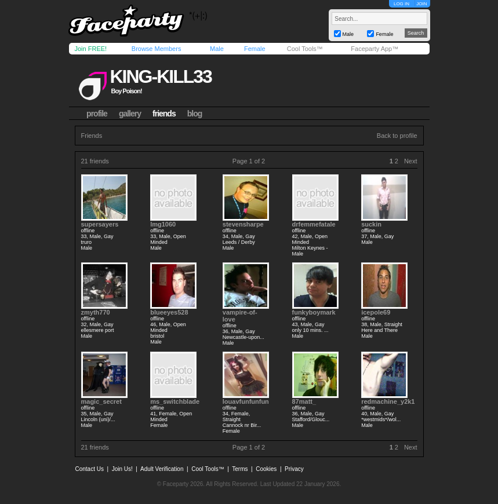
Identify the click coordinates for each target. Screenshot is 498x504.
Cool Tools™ (305, 48)
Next (410, 161)
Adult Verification (162, 469)
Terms (240, 469)
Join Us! (122, 469)
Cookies (266, 469)
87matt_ (304, 401)
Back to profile (397, 135)
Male (217, 48)
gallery (130, 113)
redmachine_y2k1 (388, 401)
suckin (371, 224)
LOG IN (401, 3)
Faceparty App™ (374, 48)
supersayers (100, 224)
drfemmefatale (314, 224)
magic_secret (101, 401)
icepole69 (375, 312)
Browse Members (156, 48)
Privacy (294, 469)
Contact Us (89, 469)
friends (164, 113)
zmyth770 (95, 312)
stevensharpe (243, 224)
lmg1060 (163, 224)
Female (255, 48)
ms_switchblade (174, 401)
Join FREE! (91, 48)
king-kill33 (160, 76)
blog (194, 113)
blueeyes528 (169, 312)
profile (96, 113)
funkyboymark (314, 312)
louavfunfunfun (246, 401)
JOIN (421, 3)
